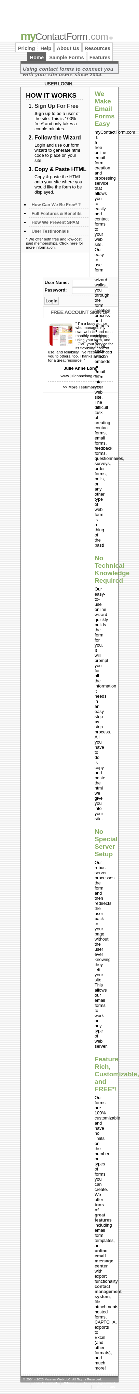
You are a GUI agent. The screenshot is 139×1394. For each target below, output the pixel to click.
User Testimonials (50, 231)
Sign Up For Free (56, 106)
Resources (97, 48)
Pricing (26, 48)
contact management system (108, 1291)
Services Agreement (99, 1383)
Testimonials (105, 1387)
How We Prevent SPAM (55, 222)
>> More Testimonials (82, 387)
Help (45, 48)
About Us (68, 48)
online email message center (104, 1258)
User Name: (57, 282)
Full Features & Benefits (56, 213)
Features (99, 57)
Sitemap (70, 1383)
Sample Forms (66, 57)
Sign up (42, 113)
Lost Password (45, 1383)
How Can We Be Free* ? (56, 204)
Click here (68, 243)
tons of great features (103, 1212)
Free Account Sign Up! (81, 312)
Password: (56, 290)
